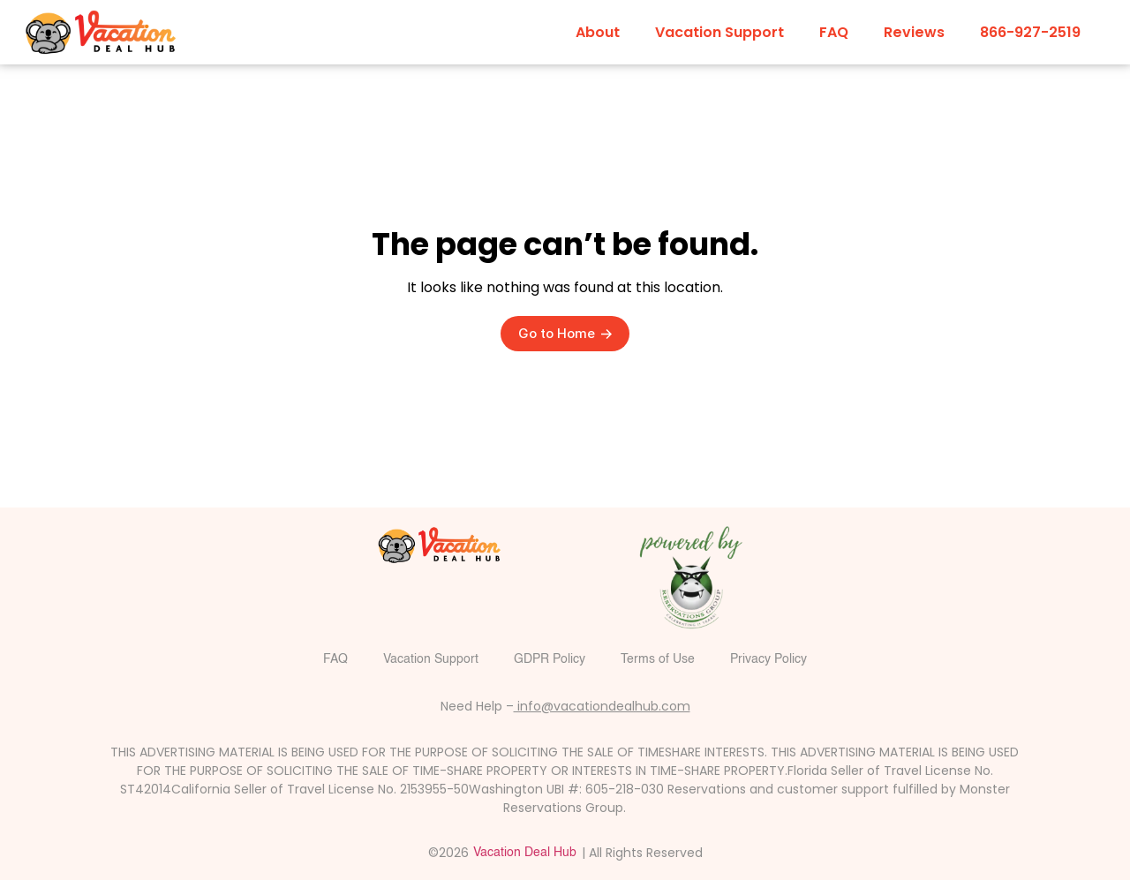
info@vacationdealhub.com (602, 706)
